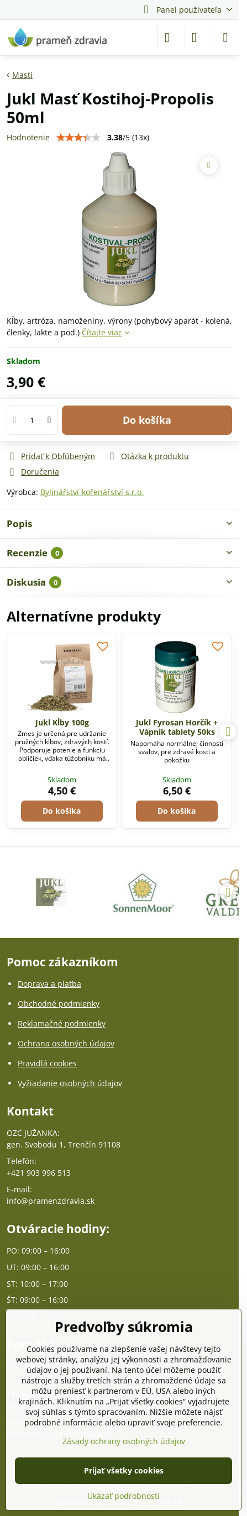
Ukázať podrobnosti (123, 1496)
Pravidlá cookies (47, 1063)
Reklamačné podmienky (62, 1023)
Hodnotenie (28, 137)
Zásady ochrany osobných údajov (123, 1441)
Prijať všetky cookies (124, 1470)
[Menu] (225, 38)
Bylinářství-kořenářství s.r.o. (92, 492)
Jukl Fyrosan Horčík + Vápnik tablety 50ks (177, 727)
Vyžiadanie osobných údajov (70, 1083)
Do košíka (147, 420)
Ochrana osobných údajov (66, 1043)
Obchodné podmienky (58, 1003)
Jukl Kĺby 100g (62, 722)
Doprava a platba (49, 983)
